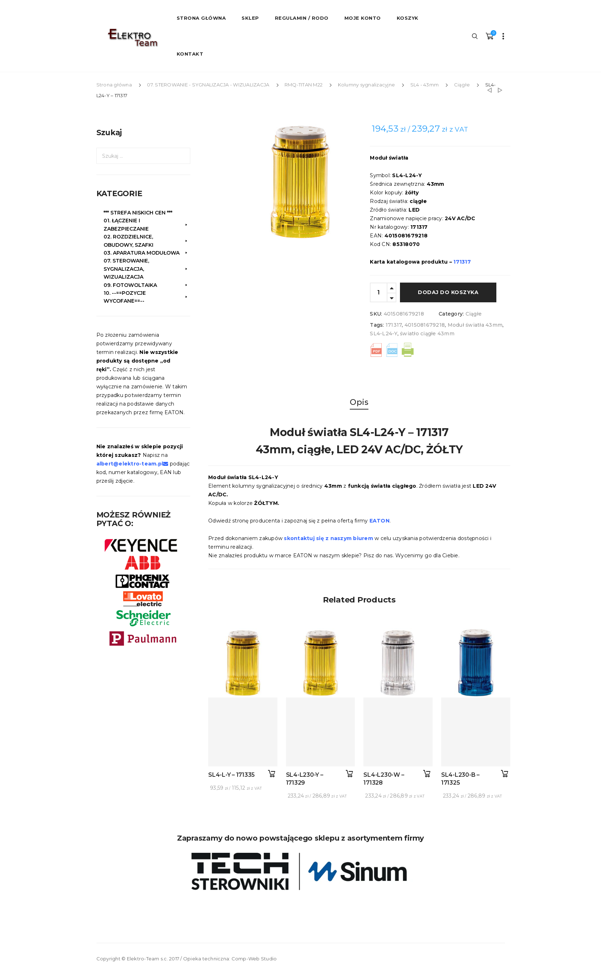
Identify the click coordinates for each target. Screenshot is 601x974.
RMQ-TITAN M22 (304, 85)
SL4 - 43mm (424, 85)
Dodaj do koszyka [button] (271, 773)
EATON (379, 520)
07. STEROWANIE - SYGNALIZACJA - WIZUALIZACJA (208, 85)
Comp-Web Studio (254, 958)
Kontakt (190, 54)
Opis (359, 402)
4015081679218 (425, 325)
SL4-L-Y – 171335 (231, 774)
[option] (299, 181)
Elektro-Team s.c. (147, 958)
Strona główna (114, 85)
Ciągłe (462, 85)
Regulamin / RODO (302, 18)
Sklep (250, 18)
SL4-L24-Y (383, 333)
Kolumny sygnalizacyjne (366, 85)
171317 (394, 325)
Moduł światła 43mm (475, 325)
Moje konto (362, 18)
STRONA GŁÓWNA (201, 18)
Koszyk (408, 18)
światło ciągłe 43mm (427, 333)
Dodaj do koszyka (448, 292)
